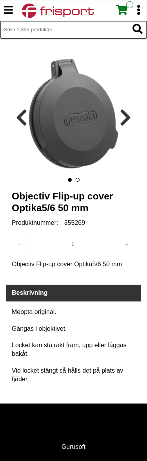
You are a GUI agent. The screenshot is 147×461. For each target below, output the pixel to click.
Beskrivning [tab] (30, 292)
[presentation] (21, 117)
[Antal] (73, 244)
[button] (70, 180)
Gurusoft (73, 446)
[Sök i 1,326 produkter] (64, 30)
